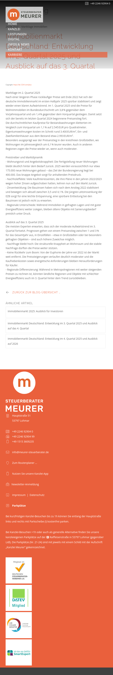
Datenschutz (37, 495)
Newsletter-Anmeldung (25, 484)
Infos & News (18, 44)
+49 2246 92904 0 (100, 3)
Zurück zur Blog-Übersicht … (36, 292)
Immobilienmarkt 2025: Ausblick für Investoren (35, 311)
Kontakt (15, 49)
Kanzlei (14, 29)
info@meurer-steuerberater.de (30, 452)
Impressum (19, 495)
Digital (14, 39)
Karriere (15, 55)
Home (12, 24)
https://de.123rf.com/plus (22, 85)
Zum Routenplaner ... (24, 463)
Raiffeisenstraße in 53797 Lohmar (69, 537)
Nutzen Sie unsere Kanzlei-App (30, 473)
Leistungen (17, 34)
